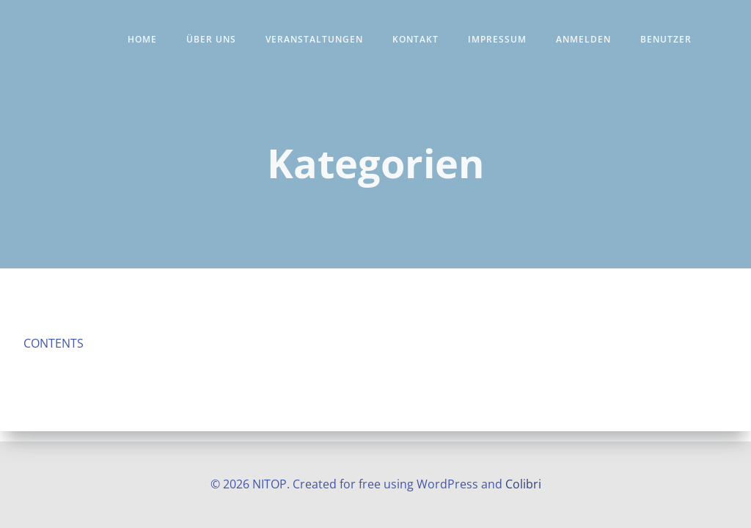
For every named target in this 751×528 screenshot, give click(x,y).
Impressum (497, 39)
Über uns (211, 39)
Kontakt (415, 39)
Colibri (523, 484)
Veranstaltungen (314, 39)
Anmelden (583, 39)
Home (142, 39)
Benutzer (666, 39)
